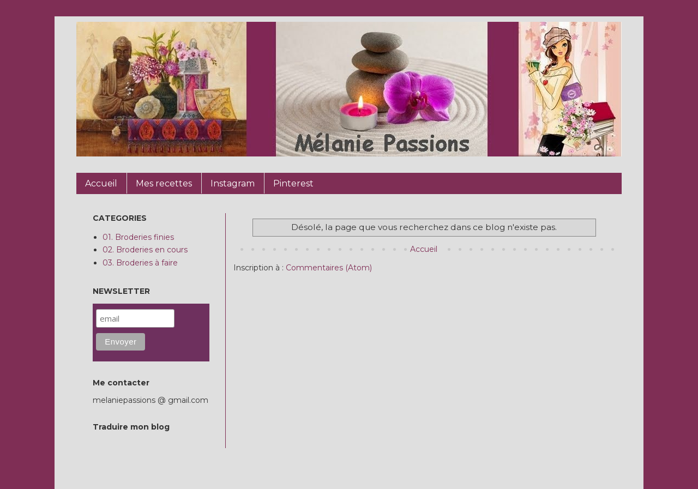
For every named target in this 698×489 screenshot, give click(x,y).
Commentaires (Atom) (329, 268)
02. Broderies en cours (145, 250)
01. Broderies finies (138, 237)
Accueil (423, 249)
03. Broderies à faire (140, 263)
